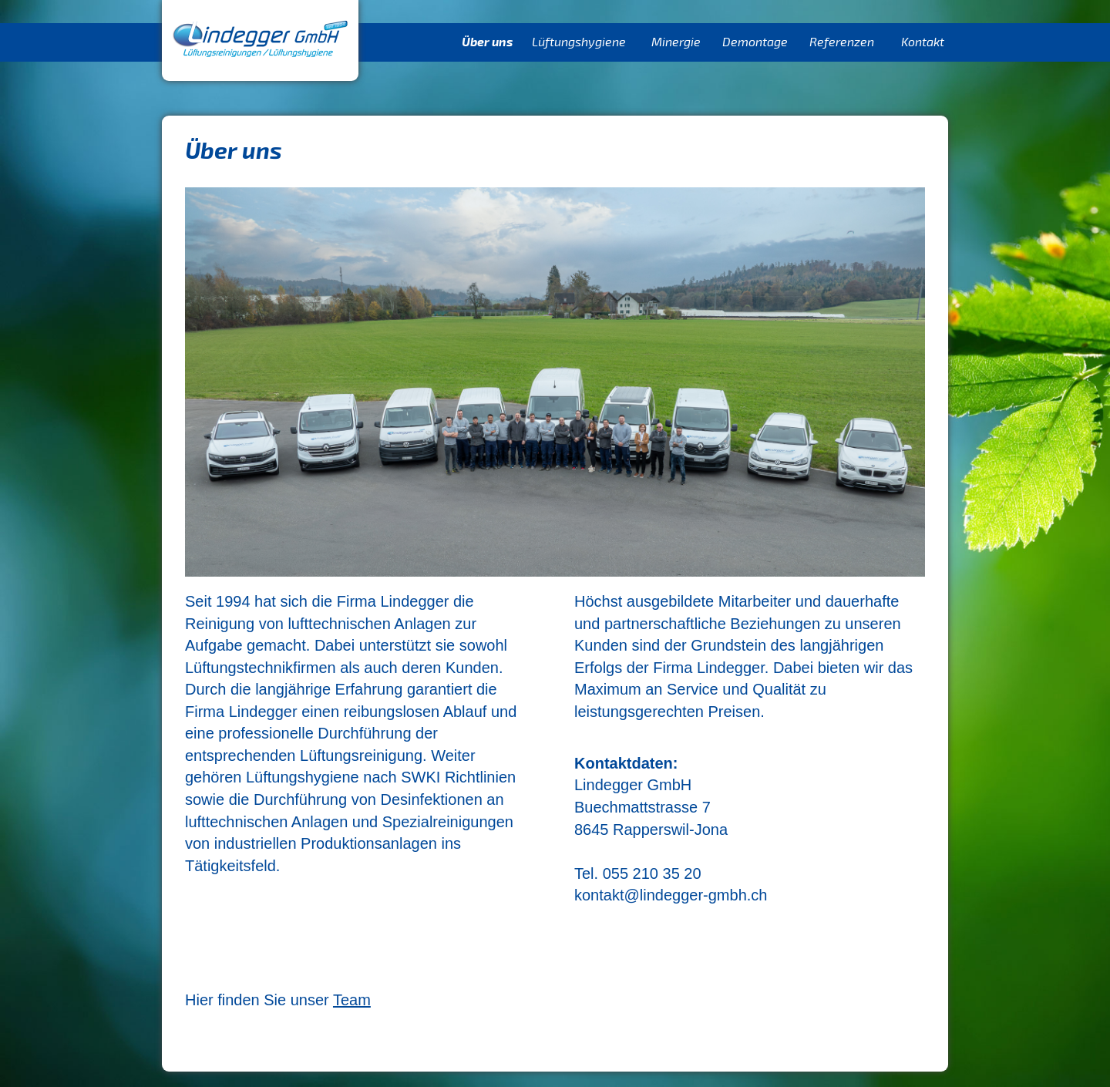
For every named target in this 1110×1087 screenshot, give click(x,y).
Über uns (487, 42)
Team (352, 999)
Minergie (676, 42)
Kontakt (922, 42)
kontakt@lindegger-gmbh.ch (670, 895)
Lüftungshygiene (579, 42)
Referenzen (841, 42)
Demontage (755, 42)
